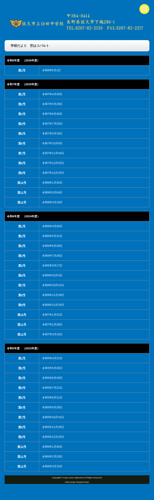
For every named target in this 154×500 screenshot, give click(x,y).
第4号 (21, 123)
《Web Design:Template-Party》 (77, 482)
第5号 (21, 133)
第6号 (21, 143)
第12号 (21, 202)
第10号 (21, 182)
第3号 (21, 113)
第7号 (21, 153)
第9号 (21, 172)
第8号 (21, 163)
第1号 (21, 70)
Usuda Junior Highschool (73, 478)
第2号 (21, 104)
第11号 (21, 192)
